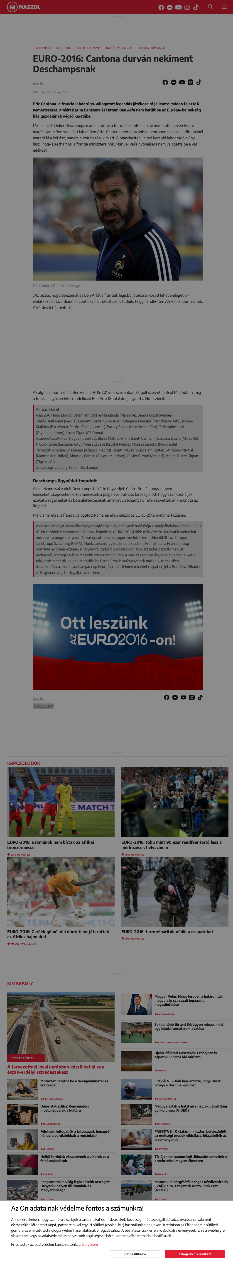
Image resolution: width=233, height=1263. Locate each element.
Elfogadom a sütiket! (195, 1254)
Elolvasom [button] (90, 1244)
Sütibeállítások (135, 1254)
